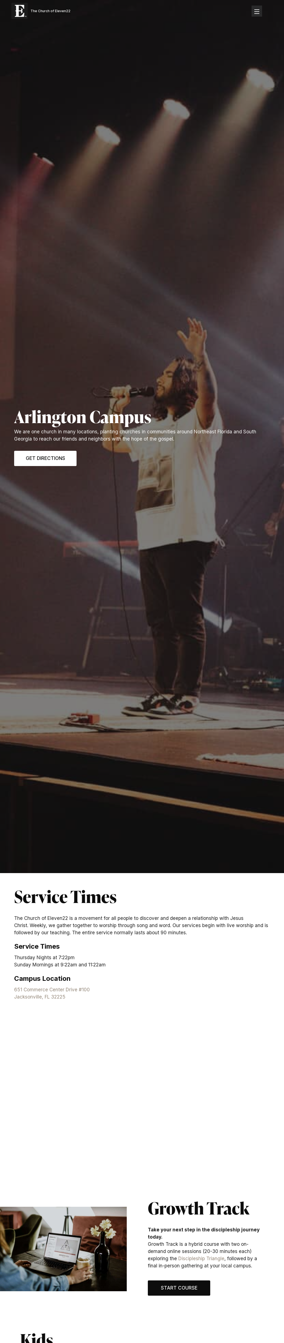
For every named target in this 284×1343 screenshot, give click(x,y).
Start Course (179, 1288)
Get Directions (45, 458)
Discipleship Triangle (201, 1258)
